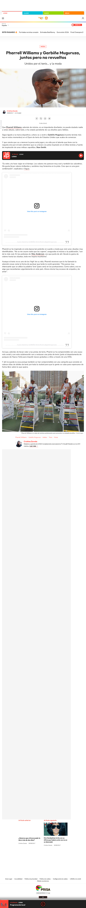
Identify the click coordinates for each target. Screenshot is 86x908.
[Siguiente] (83, 32)
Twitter (41, 118)
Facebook (36, 118)
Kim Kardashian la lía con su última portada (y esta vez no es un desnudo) (55, 840)
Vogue (26, 168)
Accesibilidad (18, 879)
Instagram (30, 853)
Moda (43, 46)
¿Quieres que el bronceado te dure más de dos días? (29, 839)
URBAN (67, 13)
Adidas (44, 437)
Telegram (49, 118)
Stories (55, 853)
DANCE (46, 13)
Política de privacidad (31, 879)
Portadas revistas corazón (28, 32)
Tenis (50, 437)
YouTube (38, 853)
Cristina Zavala (12, 111)
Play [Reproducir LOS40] (43, 904)
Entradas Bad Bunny (47, 32)
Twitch (51, 853)
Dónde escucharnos (43, 881)
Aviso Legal (8, 879)
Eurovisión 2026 (63, 32)
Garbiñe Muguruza (35, 437)
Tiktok (34, 853)
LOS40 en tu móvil (75, 879)
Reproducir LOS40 (81, 155)
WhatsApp (45, 118)
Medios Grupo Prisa (43, 893)
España (4, 25)
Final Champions (76, 32)
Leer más (33, 446)
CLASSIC (26, 13)
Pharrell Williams (21, 437)
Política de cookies (45, 879)
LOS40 (5, 13)
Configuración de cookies (60, 879)
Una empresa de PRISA (43, 888)
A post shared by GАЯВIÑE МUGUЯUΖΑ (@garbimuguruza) (37, 242)
